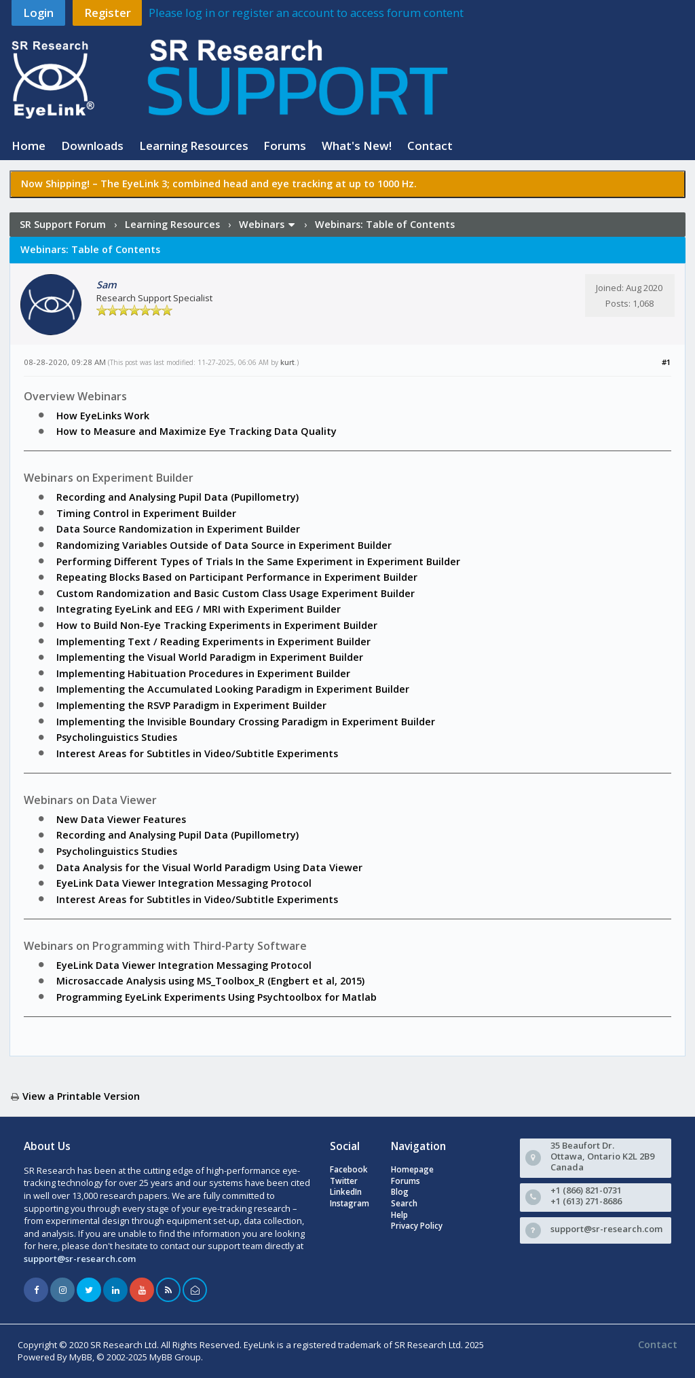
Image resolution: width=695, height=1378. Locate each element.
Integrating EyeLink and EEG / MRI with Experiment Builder (198, 608)
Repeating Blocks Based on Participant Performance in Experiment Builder (236, 577)
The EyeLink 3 (133, 183)
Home (28, 145)
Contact (430, 145)
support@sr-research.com (80, 1258)
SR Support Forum (63, 224)
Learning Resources (193, 145)
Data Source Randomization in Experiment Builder (178, 528)
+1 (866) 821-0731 (586, 1190)
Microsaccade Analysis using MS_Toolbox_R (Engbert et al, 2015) (210, 980)
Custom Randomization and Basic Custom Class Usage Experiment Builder (235, 593)
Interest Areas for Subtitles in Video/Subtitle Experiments (197, 753)
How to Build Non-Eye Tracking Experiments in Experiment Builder (216, 625)
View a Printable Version (81, 1096)
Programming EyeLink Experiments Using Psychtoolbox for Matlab (216, 997)
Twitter (344, 1181)
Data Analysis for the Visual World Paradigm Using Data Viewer (209, 867)
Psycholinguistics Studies (116, 737)
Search (404, 1203)
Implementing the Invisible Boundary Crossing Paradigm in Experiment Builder (245, 721)
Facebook (349, 1169)
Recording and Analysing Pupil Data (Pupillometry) (177, 497)
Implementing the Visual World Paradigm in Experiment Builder (209, 657)
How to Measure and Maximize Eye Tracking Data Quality (196, 431)
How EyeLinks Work (102, 415)
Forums (284, 145)
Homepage (412, 1169)
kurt (287, 362)
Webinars (261, 224)
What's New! (357, 145)
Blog (400, 1192)
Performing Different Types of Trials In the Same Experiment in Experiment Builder (258, 561)
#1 (666, 362)
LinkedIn (346, 1192)
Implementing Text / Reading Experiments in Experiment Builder (213, 641)
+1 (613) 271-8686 (586, 1201)
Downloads (92, 145)
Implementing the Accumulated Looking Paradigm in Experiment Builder (232, 689)
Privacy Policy (417, 1226)
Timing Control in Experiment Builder (146, 513)
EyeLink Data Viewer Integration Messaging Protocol (184, 883)
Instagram (349, 1203)
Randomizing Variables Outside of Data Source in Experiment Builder (224, 545)
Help (399, 1215)
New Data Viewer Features (121, 819)
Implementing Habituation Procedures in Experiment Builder (203, 673)
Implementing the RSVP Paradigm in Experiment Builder (191, 705)
